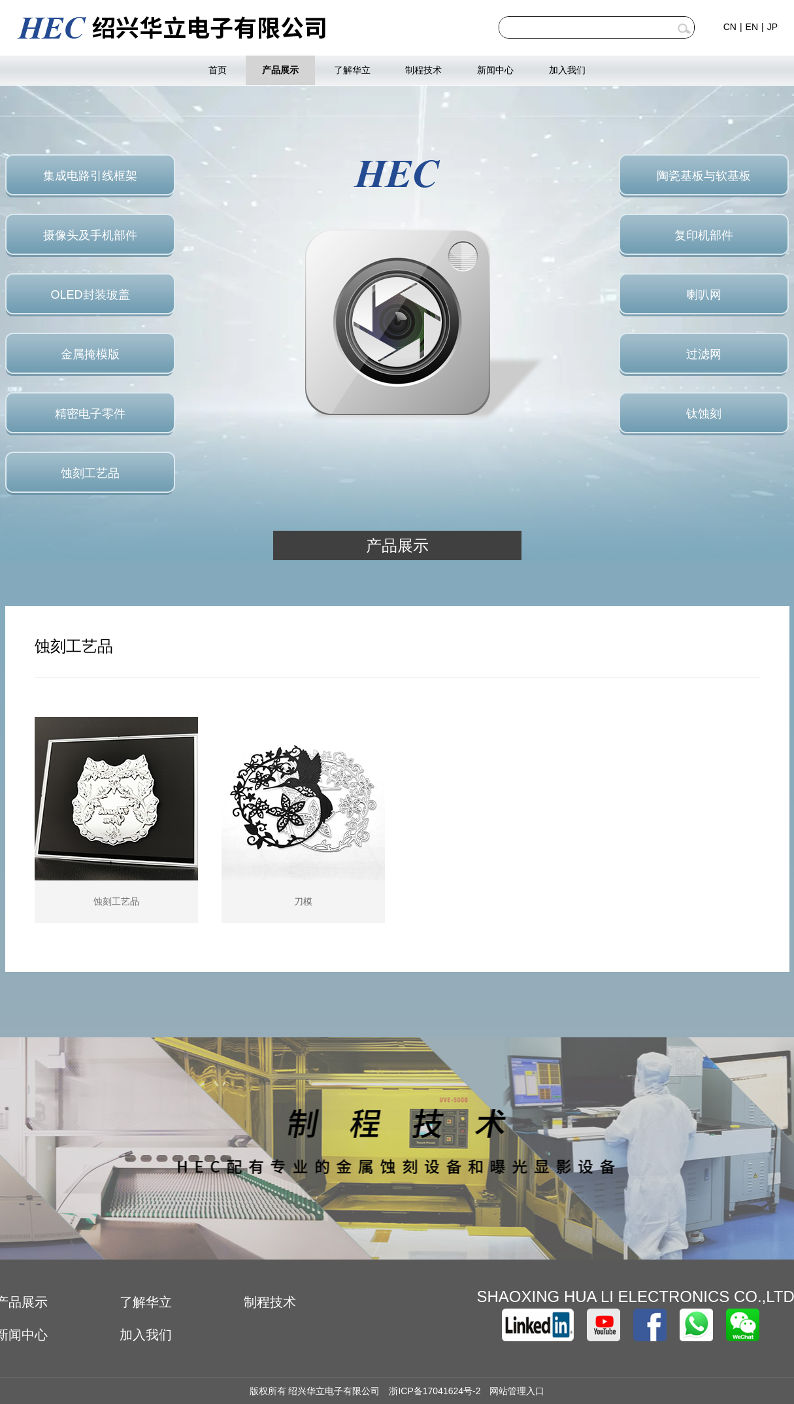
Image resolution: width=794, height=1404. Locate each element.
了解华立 (352, 70)
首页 (217, 70)
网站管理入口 (516, 1391)
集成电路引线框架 (90, 175)
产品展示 (280, 70)
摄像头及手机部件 (90, 235)
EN (752, 27)
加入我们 (567, 70)
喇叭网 (703, 294)
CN (729, 27)
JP (772, 27)
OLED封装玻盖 (89, 294)
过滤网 (703, 354)
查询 (684, 29)
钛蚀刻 (703, 413)
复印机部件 (703, 235)
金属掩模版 (90, 354)
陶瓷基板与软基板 (704, 175)
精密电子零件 (90, 413)
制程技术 (423, 70)
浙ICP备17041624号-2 (434, 1391)
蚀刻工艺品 (90, 473)
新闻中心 (495, 70)
